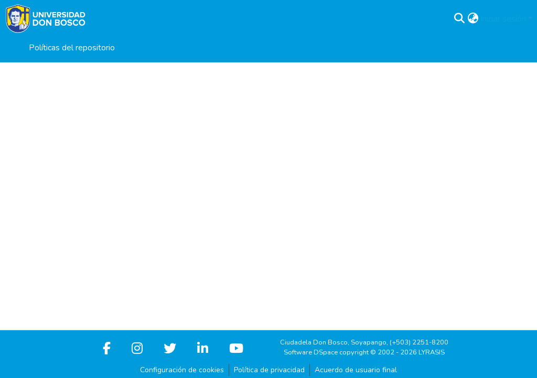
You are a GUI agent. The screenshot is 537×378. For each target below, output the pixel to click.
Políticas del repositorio (72, 47)
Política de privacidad (269, 370)
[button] (459, 19)
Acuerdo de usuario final (356, 370)
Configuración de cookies (182, 370)
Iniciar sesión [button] (504, 19)
